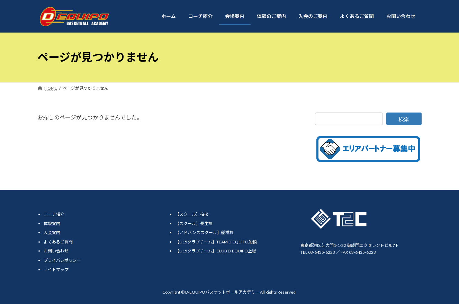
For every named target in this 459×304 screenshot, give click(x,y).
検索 (404, 119)
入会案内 (52, 232)
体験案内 (52, 223)
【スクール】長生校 (194, 223)
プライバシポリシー (62, 260)
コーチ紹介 (54, 214)
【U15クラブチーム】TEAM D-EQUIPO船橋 (216, 241)
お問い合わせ (56, 250)
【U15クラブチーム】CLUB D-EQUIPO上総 (215, 250)
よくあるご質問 (58, 241)
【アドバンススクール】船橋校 (204, 232)
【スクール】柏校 (191, 214)
